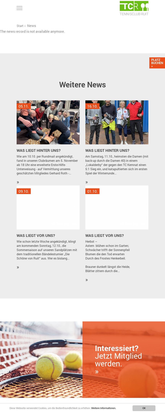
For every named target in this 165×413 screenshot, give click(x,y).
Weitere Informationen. (103, 408)
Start (20, 26)
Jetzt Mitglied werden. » (118, 359)
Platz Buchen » (157, 63)
